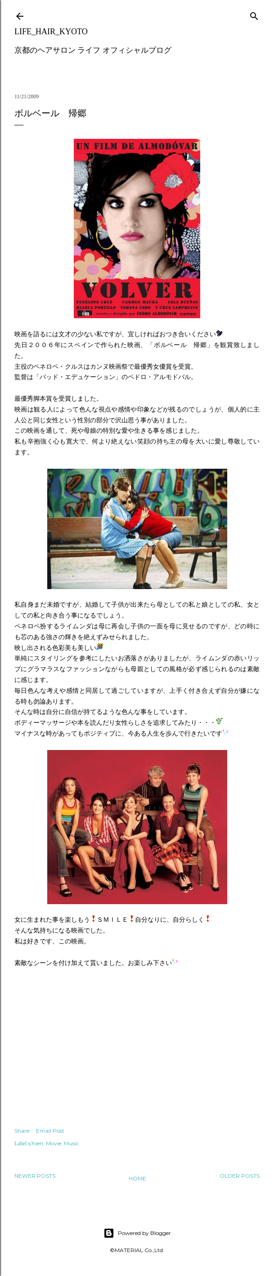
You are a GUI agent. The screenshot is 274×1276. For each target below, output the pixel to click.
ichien (35, 1143)
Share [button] (21, 1130)
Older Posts (240, 1175)
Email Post (50, 1130)
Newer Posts (34, 1175)
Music (71, 1143)
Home (137, 1178)
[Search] (254, 14)
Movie (53, 1143)
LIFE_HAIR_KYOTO (51, 31)
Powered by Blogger (137, 1233)
